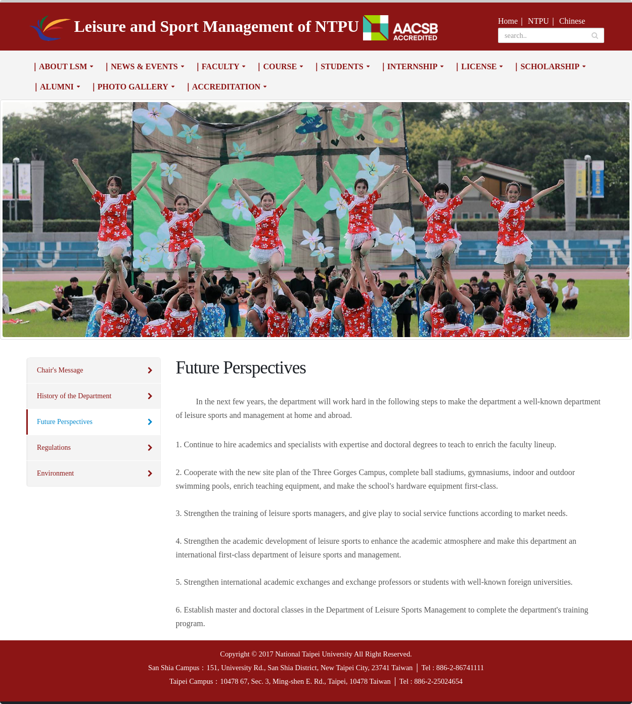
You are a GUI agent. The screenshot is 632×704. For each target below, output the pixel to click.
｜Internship (408, 66)
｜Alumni (53, 86)
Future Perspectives (65, 422)
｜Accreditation (222, 86)
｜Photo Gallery (128, 86)
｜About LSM (59, 66)
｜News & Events (140, 66)
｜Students (337, 66)
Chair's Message (60, 370)
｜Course (276, 66)
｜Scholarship (545, 66)
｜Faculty (217, 66)
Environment (55, 473)
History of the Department (74, 396)
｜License (474, 66)
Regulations (54, 447)
